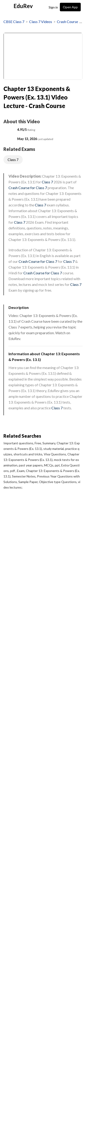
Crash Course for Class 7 (27, 187)
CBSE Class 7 (13, 21)
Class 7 (13, 160)
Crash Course (67, 21)
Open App (70, 7)
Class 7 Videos (40, 21)
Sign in (53, 7)
